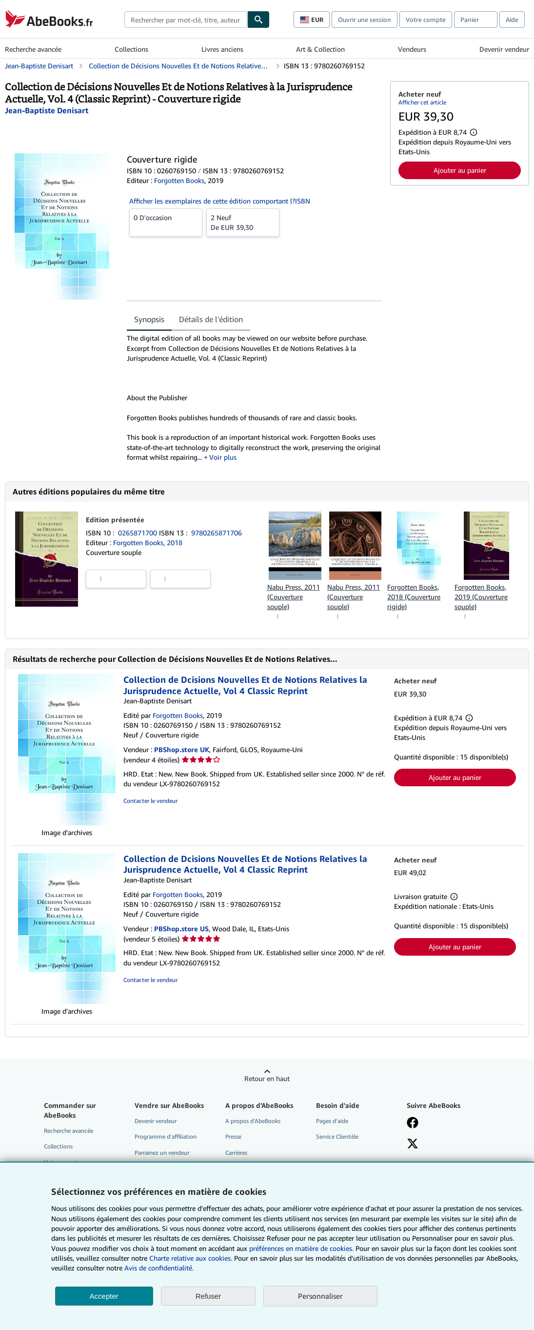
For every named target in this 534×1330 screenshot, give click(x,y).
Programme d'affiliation (166, 1136)
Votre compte (426, 19)
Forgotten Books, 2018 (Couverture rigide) (413, 597)
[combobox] (185, 19)
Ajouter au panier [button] (460, 170)
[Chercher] (258, 19)
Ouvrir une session (364, 19)
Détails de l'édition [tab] (211, 319)
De (243, 222)
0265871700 (138, 533)
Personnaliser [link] (320, 1295)
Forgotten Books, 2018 (147, 542)
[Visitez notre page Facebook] (412, 1123)
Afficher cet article (422, 102)
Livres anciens (222, 49)
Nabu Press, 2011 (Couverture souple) (293, 597)
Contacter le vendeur (150, 800)
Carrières (236, 1152)
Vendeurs (412, 49)
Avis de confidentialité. (159, 1268)
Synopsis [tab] (149, 319)
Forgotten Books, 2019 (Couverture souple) (481, 597)
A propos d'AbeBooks (252, 1121)
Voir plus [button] (223, 457)
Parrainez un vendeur (162, 1152)
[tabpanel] (254, 397)
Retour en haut (267, 1078)
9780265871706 (216, 533)
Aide (512, 19)
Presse (233, 1136)
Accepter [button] (104, 1296)
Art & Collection (320, 49)
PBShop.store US (181, 928)
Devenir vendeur (504, 49)
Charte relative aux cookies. (191, 1258)
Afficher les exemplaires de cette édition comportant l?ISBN (219, 201)
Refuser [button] (208, 1296)
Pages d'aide (332, 1121)
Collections (131, 49)
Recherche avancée (33, 49)
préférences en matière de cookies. (301, 1248)
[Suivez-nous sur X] (412, 1144)
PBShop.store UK (181, 749)
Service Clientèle (337, 1136)
